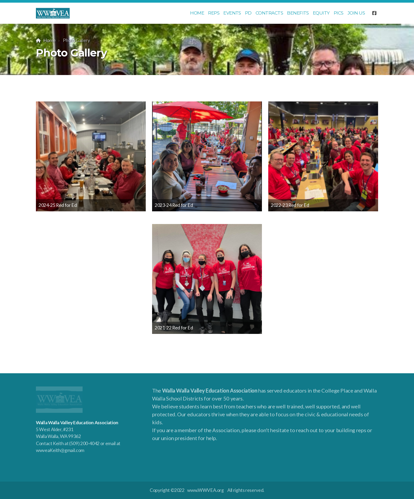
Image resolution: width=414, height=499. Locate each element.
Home (49, 40)
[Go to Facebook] (374, 13)
